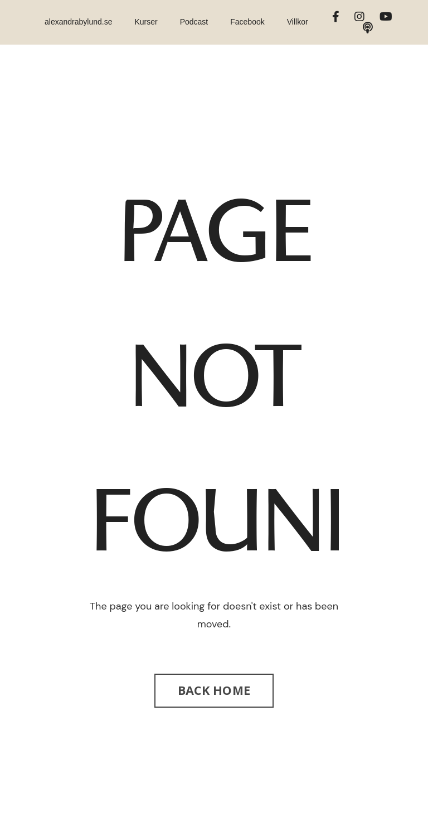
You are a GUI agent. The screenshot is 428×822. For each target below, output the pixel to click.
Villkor (297, 21)
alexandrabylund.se (78, 21)
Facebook (247, 21)
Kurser (145, 21)
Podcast (194, 21)
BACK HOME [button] (214, 690)
